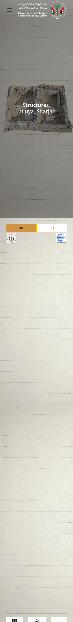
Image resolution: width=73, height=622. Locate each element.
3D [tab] (52, 228)
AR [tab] (21, 228)
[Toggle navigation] (9, 10)
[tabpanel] (36, 419)
